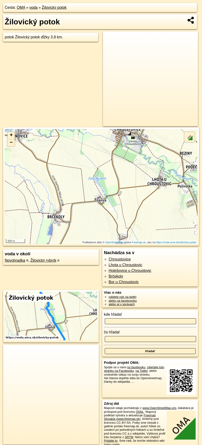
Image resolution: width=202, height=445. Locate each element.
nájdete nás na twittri (122, 297)
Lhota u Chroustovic (125, 265)
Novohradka (15, 260)
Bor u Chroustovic (124, 282)
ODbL (140, 412)
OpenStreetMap (114, 242)
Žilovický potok (54, 7)
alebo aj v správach (122, 304)
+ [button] (11, 135)
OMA (21, 7)
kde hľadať (113, 314)
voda (33, 7)
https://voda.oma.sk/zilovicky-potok (176, 242)
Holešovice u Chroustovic (130, 271)
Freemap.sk (138, 242)
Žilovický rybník (43, 260)
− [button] (11, 142)
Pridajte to (111, 440)
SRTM (129, 437)
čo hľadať (112, 332)
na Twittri (142, 371)
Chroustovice (120, 259)
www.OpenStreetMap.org (159, 408)
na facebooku (136, 367)
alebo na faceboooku (123, 300)
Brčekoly (116, 276)
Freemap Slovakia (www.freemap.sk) (130, 417)
